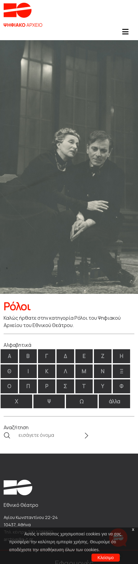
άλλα (114, 401)
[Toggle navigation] (125, 33)
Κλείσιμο (106, 557)
